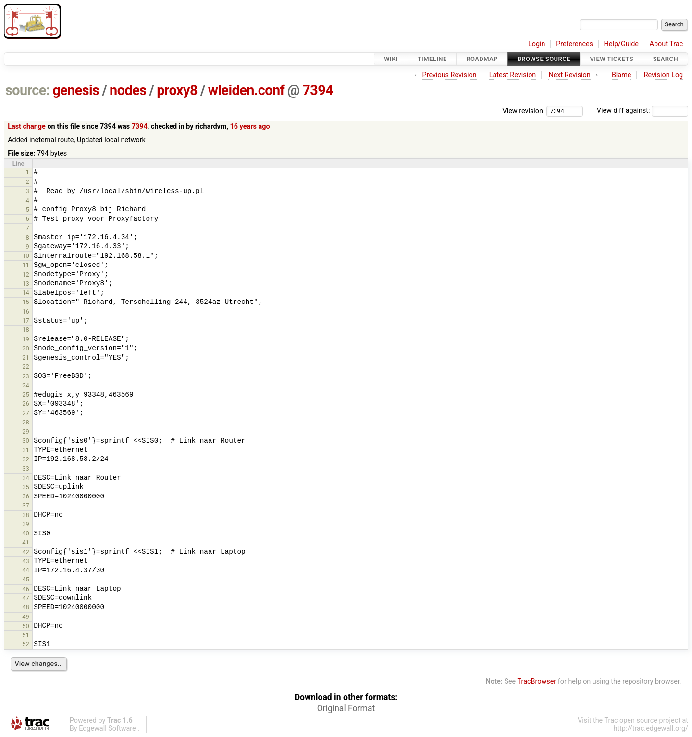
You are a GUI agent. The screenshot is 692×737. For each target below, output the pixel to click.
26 (25, 403)
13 (25, 283)
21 (25, 357)
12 (25, 274)
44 (25, 570)
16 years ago (250, 126)
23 (25, 376)
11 (25, 264)
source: (27, 90)
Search (665, 58)
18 (25, 329)
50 (25, 625)
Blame (621, 75)
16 (25, 311)
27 (25, 413)
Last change (27, 126)
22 (25, 366)
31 (25, 450)
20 (25, 348)
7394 (317, 90)
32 (25, 459)
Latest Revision (512, 75)
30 (25, 440)
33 (25, 468)
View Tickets (611, 58)
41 (25, 542)
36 (25, 496)
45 (25, 579)
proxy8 (177, 90)
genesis (75, 90)
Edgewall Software (107, 729)
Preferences (574, 44)
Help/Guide (621, 44)
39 (25, 524)
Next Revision (569, 75)
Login (536, 44)
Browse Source (544, 58)
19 (25, 339)
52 (25, 644)
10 (25, 255)
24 (25, 385)
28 (25, 422)
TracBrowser (537, 681)
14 (25, 292)
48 (25, 607)
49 (25, 616)
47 (25, 598)
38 (25, 515)
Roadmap (482, 58)
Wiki (391, 58)
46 (25, 588)
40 (25, 533)
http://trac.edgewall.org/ (650, 729)
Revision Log (663, 75)
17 (25, 320)
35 (25, 487)
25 (25, 394)
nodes (128, 90)
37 (25, 505)
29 (25, 431)
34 (25, 478)
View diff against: (642, 111)
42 (25, 552)
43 (25, 561)
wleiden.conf (246, 90)
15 (25, 301)
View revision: (524, 111)
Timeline (432, 58)
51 (25, 635)
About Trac (666, 44)
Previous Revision (449, 75)
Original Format (346, 708)
